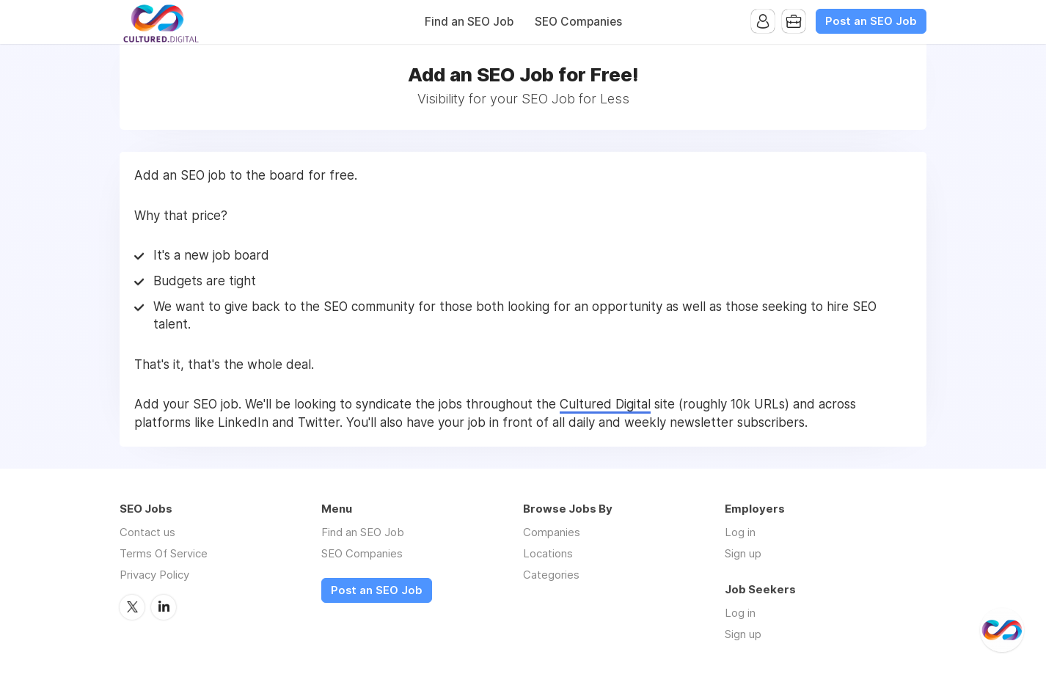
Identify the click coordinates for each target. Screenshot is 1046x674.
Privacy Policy (154, 575)
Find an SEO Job (469, 22)
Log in (740, 532)
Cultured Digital (605, 404)
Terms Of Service (164, 553)
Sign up (743, 553)
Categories (551, 575)
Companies (551, 532)
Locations (548, 553)
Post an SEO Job (871, 21)
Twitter (132, 607)
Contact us (147, 532)
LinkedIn (163, 607)
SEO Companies (578, 22)
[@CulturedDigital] (1002, 630)
